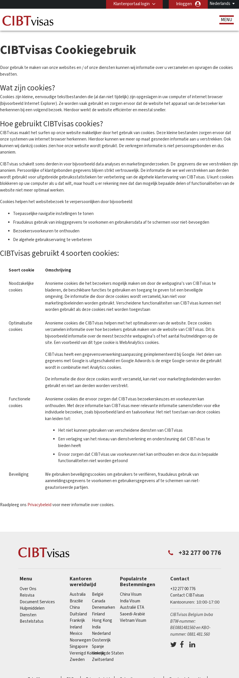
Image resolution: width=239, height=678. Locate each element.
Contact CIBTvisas (187, 595)
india (96, 627)
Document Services (37, 602)
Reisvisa (27, 595)
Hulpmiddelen (32, 608)
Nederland (101, 633)
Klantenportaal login (131, 4)
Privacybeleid (39, 505)
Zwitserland (103, 660)
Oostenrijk (101, 640)
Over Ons (28, 589)
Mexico (76, 633)
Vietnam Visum (133, 620)
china (75, 607)
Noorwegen (80, 640)
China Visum (131, 594)
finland (98, 614)
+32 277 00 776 (182, 589)
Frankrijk (77, 620)
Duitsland (78, 614)
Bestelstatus (32, 621)
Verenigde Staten (108, 653)
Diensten (28, 615)
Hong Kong (102, 620)
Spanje (98, 647)
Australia (78, 594)
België (97, 594)
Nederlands (220, 4)
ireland (76, 627)
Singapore (79, 647)
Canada (98, 601)
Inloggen (184, 4)
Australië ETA (132, 607)
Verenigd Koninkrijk (87, 653)
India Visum (130, 601)
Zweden (77, 660)
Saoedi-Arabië (132, 614)
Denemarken (103, 607)
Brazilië (76, 601)
